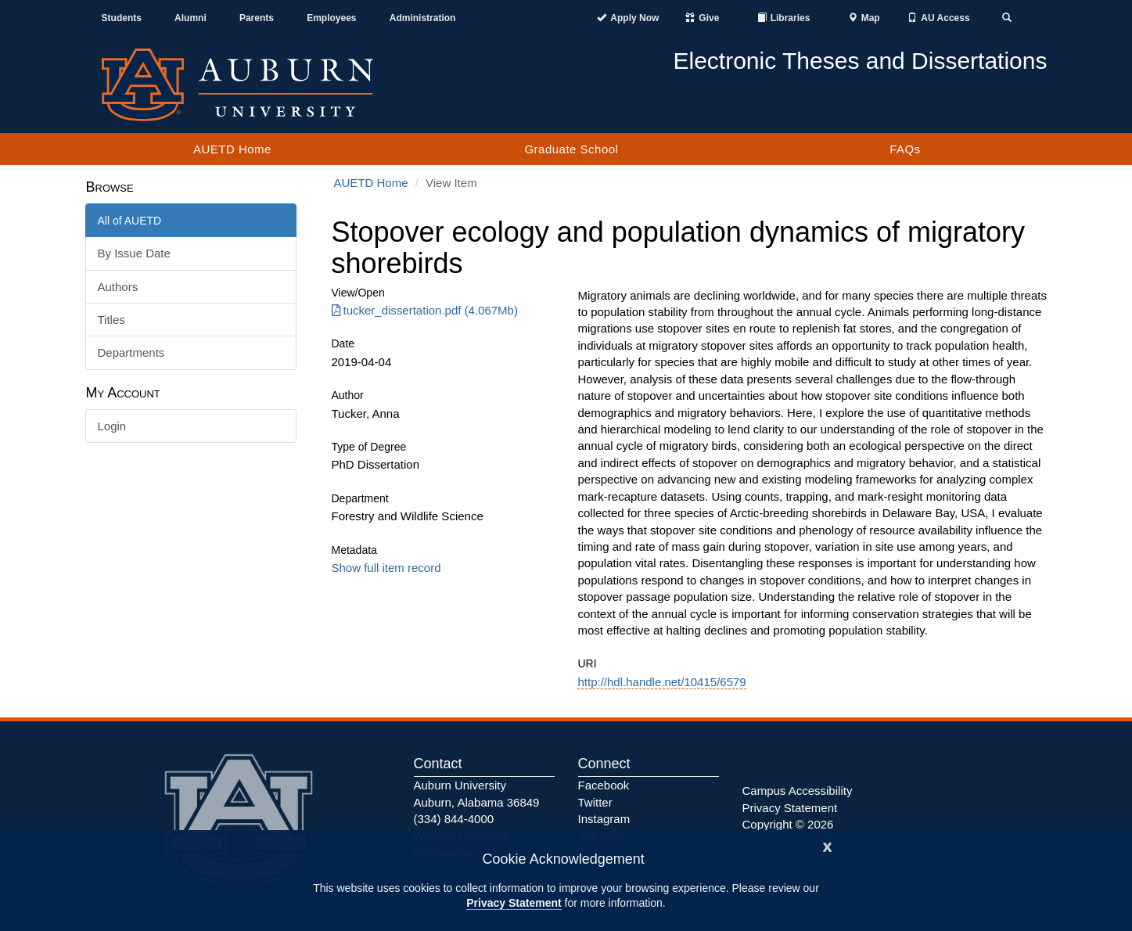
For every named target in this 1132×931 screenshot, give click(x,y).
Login (112, 426)
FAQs (905, 149)
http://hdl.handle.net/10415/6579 (661, 681)
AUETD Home (232, 149)
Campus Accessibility (797, 790)
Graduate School (571, 149)
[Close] (827, 845)
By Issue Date (134, 253)
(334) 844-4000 (454, 818)
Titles (111, 319)
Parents (256, 18)
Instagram (604, 818)
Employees (331, 18)
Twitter (595, 802)
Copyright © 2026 (788, 824)
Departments (131, 352)
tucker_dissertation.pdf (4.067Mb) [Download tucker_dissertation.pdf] (425, 310)
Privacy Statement (513, 903)
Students (122, 18)
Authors (118, 286)
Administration (423, 18)
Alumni (190, 18)
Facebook (604, 785)
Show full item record (386, 567)
